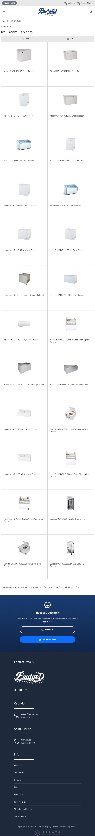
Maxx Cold (75, 587)
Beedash (74, 826)
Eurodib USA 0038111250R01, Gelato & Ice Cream (68, 565)
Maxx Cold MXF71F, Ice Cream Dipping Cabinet (70, 384)
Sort (70, 39)
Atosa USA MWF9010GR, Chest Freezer (67, 71)
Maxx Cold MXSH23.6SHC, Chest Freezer (21, 429)
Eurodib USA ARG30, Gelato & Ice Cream (67, 519)
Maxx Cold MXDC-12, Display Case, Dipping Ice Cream (23, 520)
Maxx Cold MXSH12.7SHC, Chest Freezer (67, 250)
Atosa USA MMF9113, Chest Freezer (65, 205)
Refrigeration (7, 27)
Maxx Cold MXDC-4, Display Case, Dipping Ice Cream (69, 341)
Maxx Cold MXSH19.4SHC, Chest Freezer (21, 340)
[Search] (47, 20)
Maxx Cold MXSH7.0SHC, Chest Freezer (20, 205)
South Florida (85, 3)
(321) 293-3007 (27, 717)
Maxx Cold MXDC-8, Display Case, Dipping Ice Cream (69, 475)
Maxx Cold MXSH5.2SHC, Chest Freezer (67, 160)
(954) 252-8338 (28, 743)
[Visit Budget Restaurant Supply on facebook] (21, 689)
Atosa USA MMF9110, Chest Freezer (19, 160)
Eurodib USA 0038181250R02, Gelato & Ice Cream (22, 565)
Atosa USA (53, 587)
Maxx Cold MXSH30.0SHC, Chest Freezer (21, 474)
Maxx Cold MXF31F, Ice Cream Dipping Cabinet (24, 295)
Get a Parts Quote (47, 639)
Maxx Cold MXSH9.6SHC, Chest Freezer (20, 250)
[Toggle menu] (3, 12)
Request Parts (9, 3)
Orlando (69, 3)
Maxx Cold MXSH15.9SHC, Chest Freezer (67, 295)
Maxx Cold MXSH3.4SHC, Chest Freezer (20, 116)
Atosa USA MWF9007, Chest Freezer (19, 71)
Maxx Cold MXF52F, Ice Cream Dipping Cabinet (24, 384)
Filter (25, 39)
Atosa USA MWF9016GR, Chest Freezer (67, 116)
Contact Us (47, 629)
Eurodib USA (64, 587)
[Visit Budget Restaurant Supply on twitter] (15, 689)
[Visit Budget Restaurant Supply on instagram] (26, 689)
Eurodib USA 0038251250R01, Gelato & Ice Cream (69, 430)
